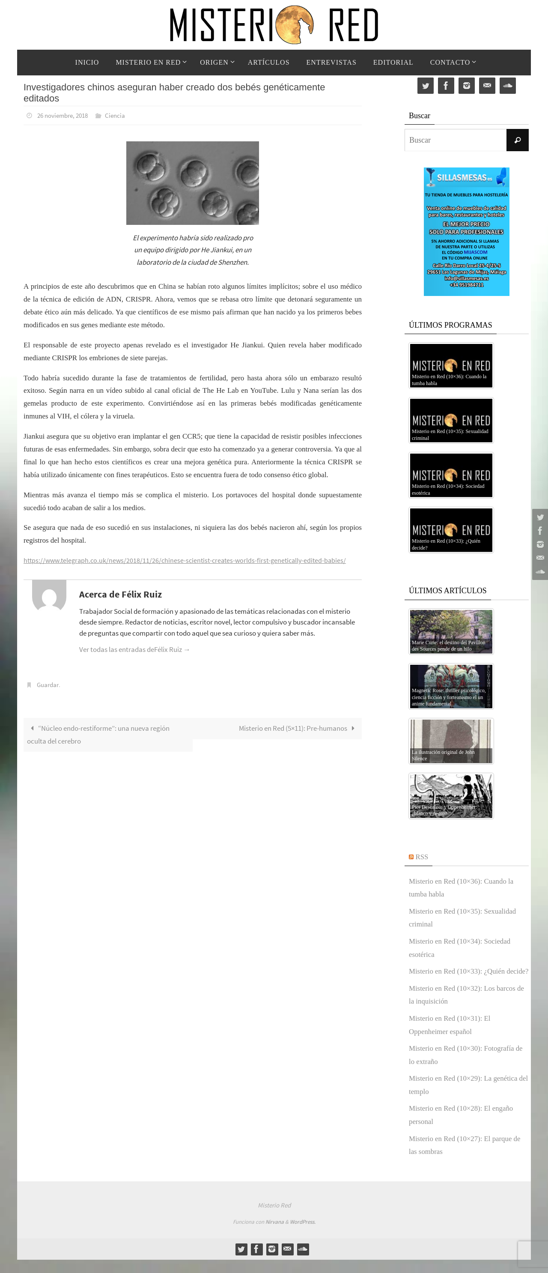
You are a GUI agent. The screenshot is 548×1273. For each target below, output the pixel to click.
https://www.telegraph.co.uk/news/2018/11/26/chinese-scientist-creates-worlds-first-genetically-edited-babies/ (190, 560)
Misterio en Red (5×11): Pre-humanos (298, 727)
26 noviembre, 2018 (65, 115)
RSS (422, 856)
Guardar (49, 684)
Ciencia (120, 115)
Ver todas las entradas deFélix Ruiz (135, 649)
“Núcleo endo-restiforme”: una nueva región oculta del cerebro (98, 734)
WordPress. (303, 1235)
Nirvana (274, 1235)
